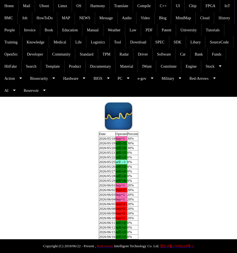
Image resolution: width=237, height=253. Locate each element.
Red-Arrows (198, 78)
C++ (163, 6)
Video (145, 18)
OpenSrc (11, 54)
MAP (66, 18)
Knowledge (36, 42)
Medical (59, 42)
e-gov (142, 78)
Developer (35, 54)
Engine (191, 66)
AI (6, 91)
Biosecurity (39, 78)
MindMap (183, 18)
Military (167, 78)
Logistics (98, 42)
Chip (192, 6)
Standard (86, 54)
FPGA (211, 6)
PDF (149, 30)
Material (126, 66)
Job (24, 18)
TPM (107, 54)
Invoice (30, 30)
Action (9, 78)
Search (31, 66)
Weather (114, 30)
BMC (8, 18)
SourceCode (219, 42)
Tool (117, 42)
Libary (195, 42)
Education (70, 30)
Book (49, 30)
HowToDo (45, 18)
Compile (144, 6)
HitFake (10, 66)
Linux (62, 6)
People (9, 30)
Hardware (70, 78)
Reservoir (31, 91)
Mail (26, 6)
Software (164, 54)
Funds (216, 54)
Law (133, 30)
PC (120, 78)
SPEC (160, 42)
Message (106, 18)
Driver (143, 54)
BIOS (98, 78)
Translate (121, 6)
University (189, 30)
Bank (199, 54)
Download (138, 42)
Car (182, 54)
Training (11, 42)
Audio (127, 18)
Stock (210, 66)
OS (78, 6)
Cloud (204, 18)
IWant (147, 66)
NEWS (84, 18)
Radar (124, 54)
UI (178, 6)
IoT (227, 6)
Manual (93, 30)
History (224, 18)
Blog (162, 18)
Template (52, 66)
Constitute (169, 66)
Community (61, 54)
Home (9, 6)
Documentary (100, 66)
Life (78, 42)
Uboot (44, 6)
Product (75, 66)
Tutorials (213, 30)
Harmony (97, 6)
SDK (177, 42)
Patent (166, 30)
